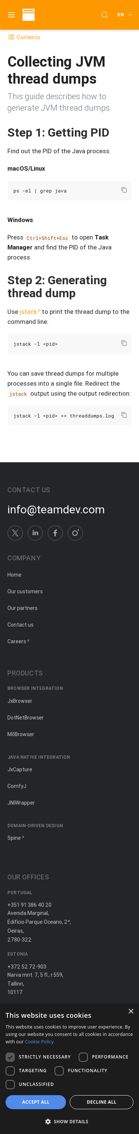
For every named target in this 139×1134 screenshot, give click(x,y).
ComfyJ (16, 786)
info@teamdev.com (56, 509)
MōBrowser (20, 734)
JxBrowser (19, 701)
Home (14, 574)
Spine (14, 838)
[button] (69, 1121)
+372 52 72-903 (26, 966)
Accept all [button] (36, 1102)
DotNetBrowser (25, 717)
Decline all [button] (101, 1102)
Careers (16, 641)
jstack (28, 312)
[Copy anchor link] (116, 132)
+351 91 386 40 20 (29, 905)
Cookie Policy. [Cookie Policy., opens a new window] (40, 1042)
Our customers (25, 591)
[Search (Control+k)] (104, 14)
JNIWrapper (21, 802)
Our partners (22, 608)
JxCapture (19, 769)
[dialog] (69, 1069)
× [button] (130, 1011)
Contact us (20, 624)
